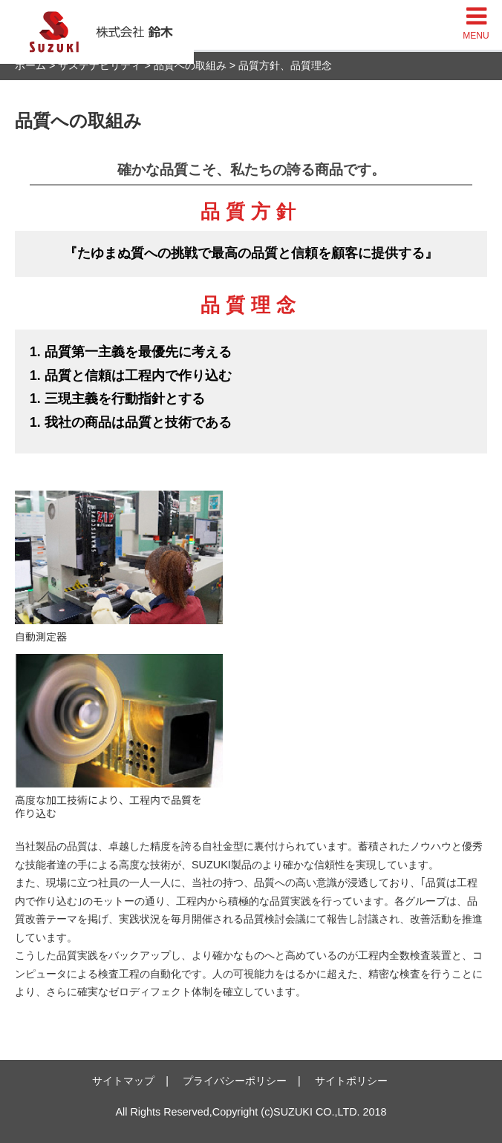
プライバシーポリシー (235, 1081)
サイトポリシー (351, 1081)
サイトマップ (123, 1081)
